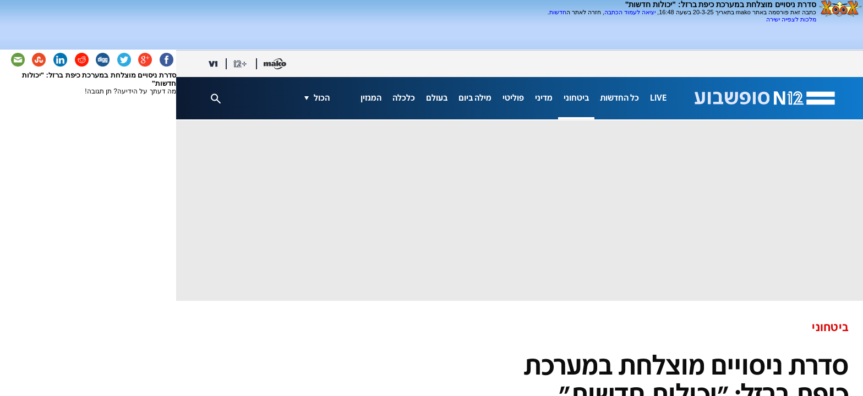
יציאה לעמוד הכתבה (630, 12)
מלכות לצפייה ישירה (791, 19)
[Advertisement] (687, 27)
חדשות (557, 12)
